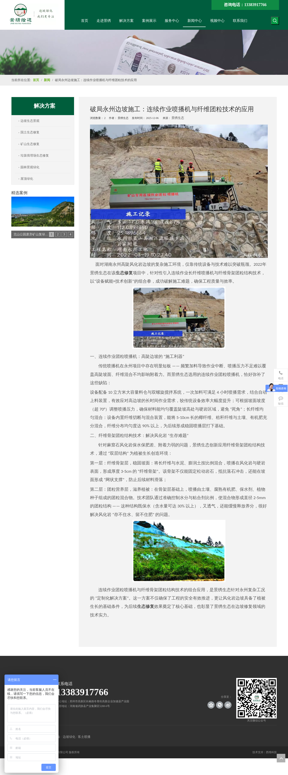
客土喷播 (84, 737)
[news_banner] (144, 52)
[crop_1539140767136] (256, 698)
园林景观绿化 (29, 167)
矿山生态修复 (29, 144)
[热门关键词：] (275, 21)
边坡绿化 (69, 737)
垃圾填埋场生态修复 (34, 155)
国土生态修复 (29, 132)
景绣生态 (177, 118)
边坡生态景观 (29, 121)
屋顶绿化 (26, 178)
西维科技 (271, 752)
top (281, 758)
